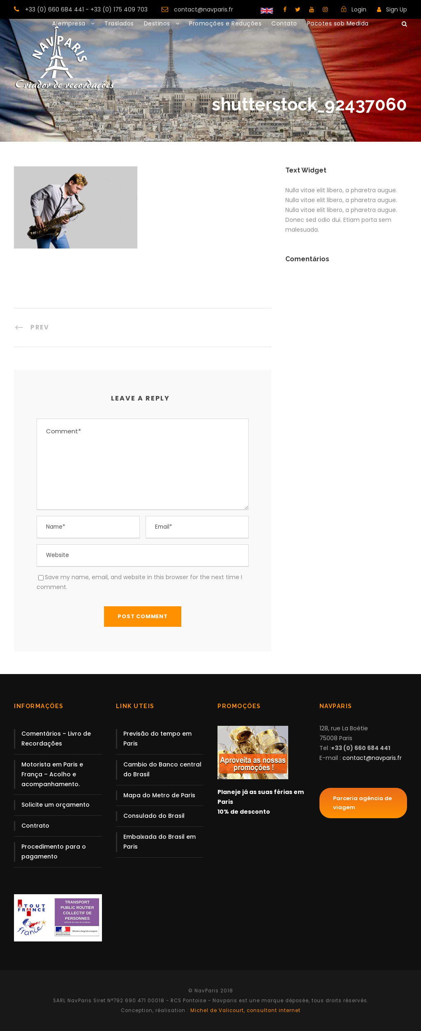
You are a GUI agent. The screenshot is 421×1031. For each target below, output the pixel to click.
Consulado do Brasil (154, 816)
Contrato (35, 826)
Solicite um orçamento (55, 805)
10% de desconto (243, 812)
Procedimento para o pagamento (53, 851)
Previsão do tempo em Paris (157, 739)
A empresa (69, 23)
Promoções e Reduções (225, 23)
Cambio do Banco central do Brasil (162, 769)
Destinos (157, 23)
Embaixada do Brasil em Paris (159, 842)
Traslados (119, 23)
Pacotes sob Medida (338, 23)
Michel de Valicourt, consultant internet (245, 1010)
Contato (284, 23)
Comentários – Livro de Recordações (56, 739)
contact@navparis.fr (203, 9)
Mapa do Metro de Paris (159, 795)
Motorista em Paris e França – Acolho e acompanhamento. (52, 774)
